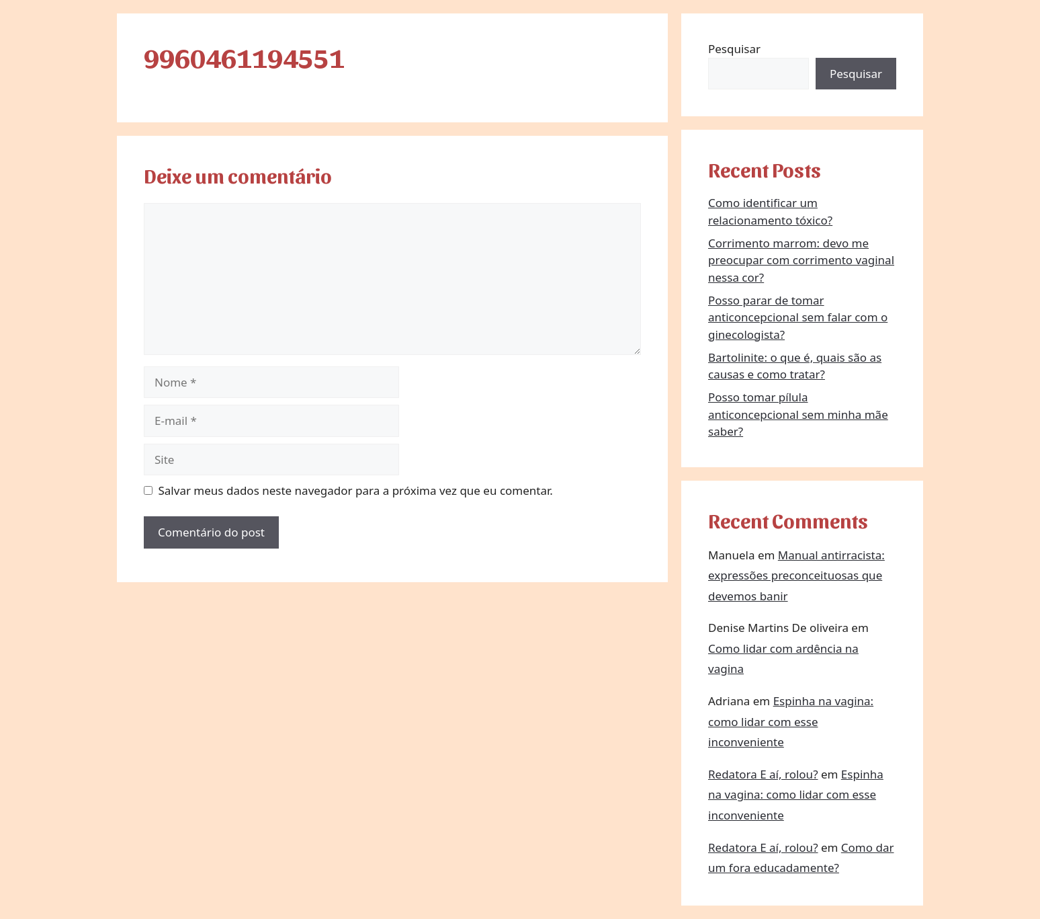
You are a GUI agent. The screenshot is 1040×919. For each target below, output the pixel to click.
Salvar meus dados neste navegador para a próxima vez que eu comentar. (356, 490)
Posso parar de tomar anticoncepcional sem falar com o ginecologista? (797, 317)
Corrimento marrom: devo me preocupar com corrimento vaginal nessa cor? (801, 260)
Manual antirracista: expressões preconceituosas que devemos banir (796, 575)
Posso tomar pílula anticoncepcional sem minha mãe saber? (798, 414)
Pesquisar (734, 48)
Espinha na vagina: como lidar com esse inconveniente (790, 721)
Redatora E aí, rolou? (763, 774)
